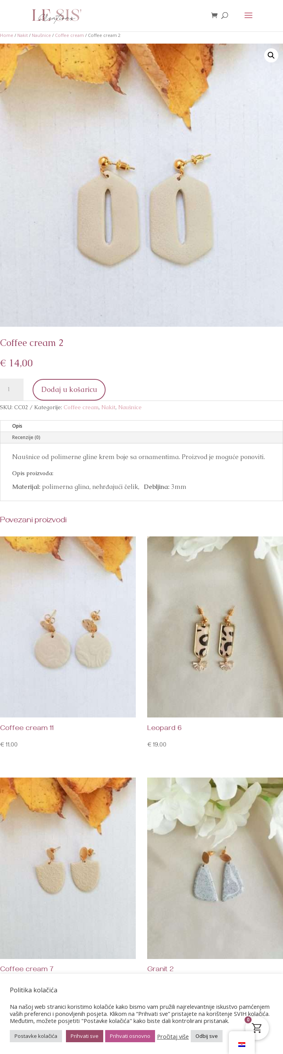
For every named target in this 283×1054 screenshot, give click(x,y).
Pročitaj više (173, 1036)
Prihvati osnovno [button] (130, 1035)
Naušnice (41, 35)
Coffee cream (69, 35)
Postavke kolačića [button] (36, 1035)
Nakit (22, 35)
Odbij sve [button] (206, 1035)
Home (6, 35)
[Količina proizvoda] (12, 390)
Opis (17, 426)
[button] (271, 55)
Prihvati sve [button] (85, 1035)
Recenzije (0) (26, 437)
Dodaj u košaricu (69, 389)
